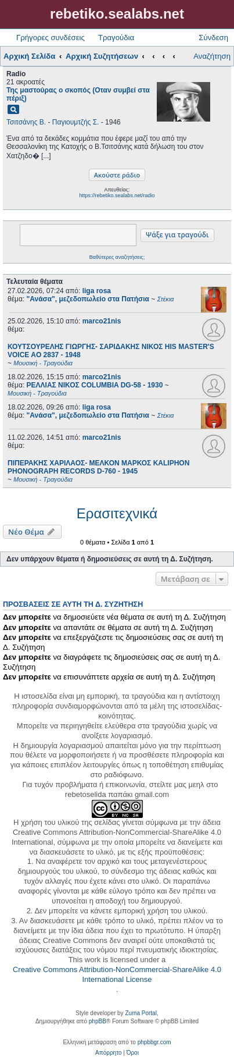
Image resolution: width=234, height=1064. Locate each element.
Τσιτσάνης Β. (26, 122)
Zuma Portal (140, 1013)
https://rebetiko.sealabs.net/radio (116, 195)
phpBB (97, 1021)
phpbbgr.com (154, 1042)
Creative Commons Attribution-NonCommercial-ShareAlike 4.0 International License (117, 974)
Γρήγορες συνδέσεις (50, 37)
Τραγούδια (116, 37)
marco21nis (101, 321)
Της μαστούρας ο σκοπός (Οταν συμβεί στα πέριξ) (78, 94)
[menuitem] (108, 1053)
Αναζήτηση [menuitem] (212, 56)
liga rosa (96, 291)
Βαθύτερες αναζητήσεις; (117, 257)
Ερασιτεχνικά (117, 513)
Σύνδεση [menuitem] (213, 37)
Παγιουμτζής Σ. (75, 122)
